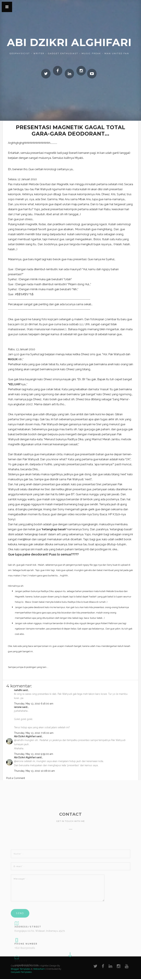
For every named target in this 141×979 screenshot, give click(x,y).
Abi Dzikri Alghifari (69, 42)
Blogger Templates (20, 969)
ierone (18, 707)
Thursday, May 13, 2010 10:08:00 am (34, 770)
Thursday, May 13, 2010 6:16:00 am (33, 703)
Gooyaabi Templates (21, 972)
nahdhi (18, 690)
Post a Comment (15, 778)
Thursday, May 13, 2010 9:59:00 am (33, 754)
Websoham (39, 969)
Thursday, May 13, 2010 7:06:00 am (33, 733)
